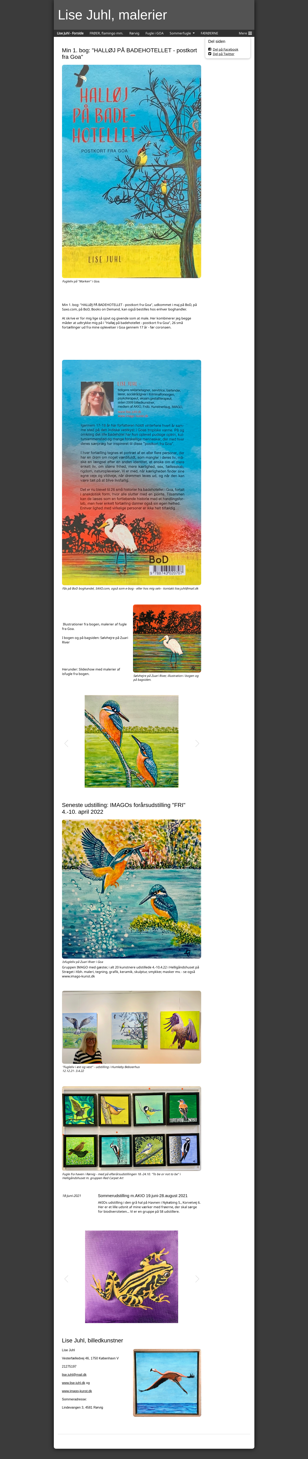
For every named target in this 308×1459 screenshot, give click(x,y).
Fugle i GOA (155, 33)
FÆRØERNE (209, 33)
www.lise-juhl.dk (73, 1383)
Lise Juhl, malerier (112, 14)
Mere (245, 32)
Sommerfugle (180, 33)
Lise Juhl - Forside (70, 33)
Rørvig (134, 33)
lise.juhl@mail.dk (74, 1374)
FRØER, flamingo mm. (106, 33)
